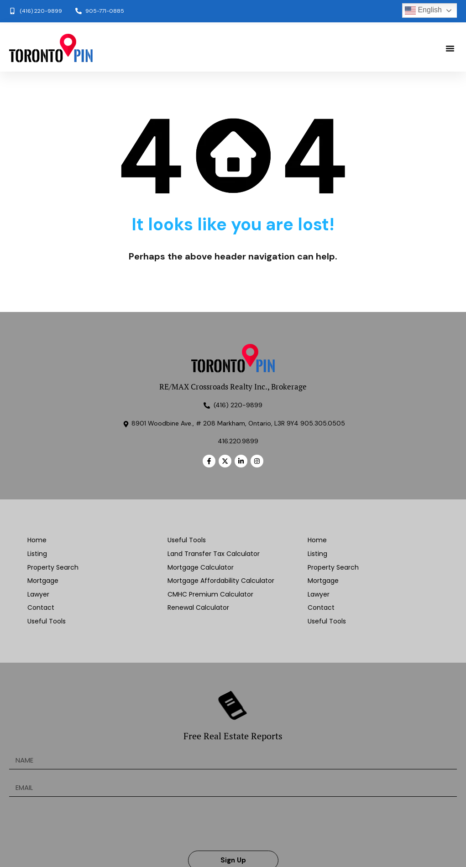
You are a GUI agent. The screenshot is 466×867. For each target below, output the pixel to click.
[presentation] (78, 823)
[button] (450, 48)
